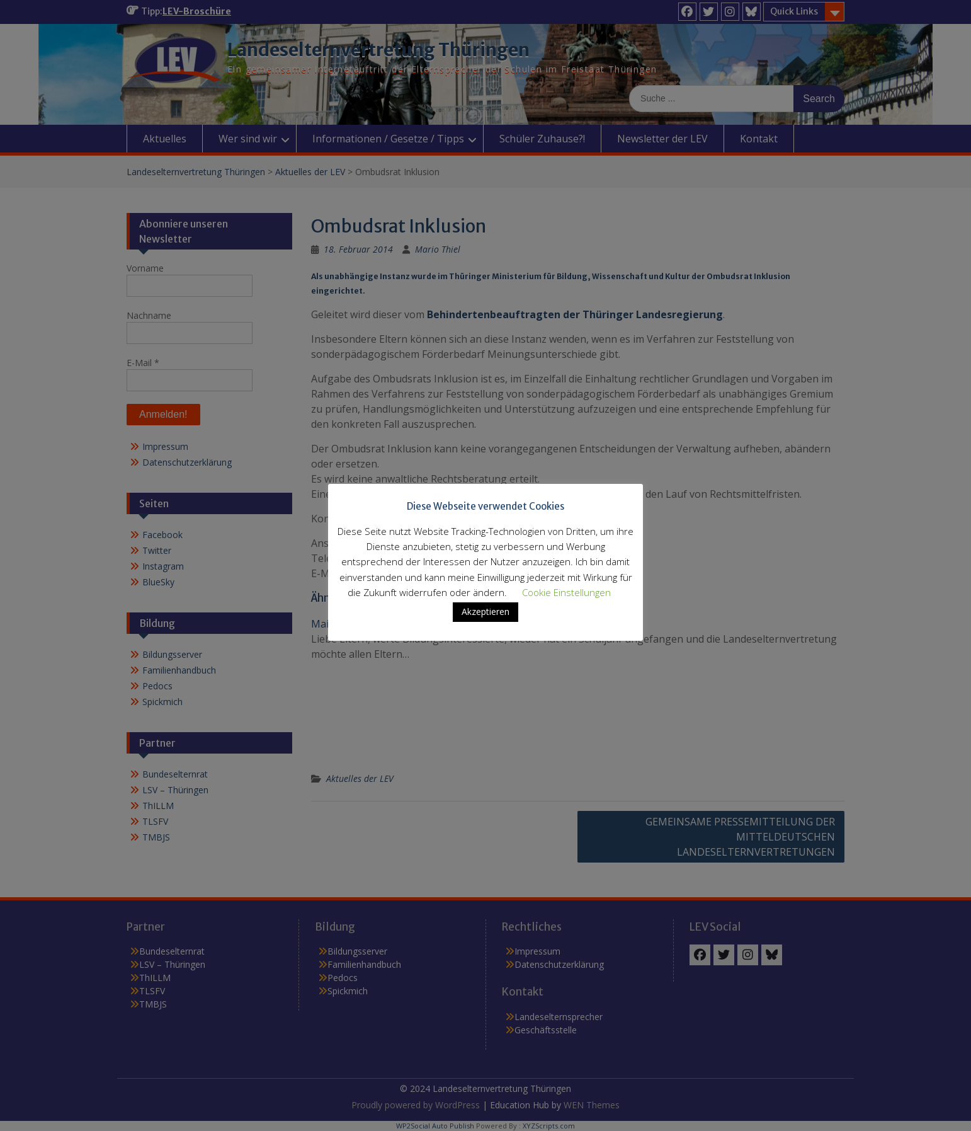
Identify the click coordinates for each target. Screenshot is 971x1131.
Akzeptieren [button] (485, 620)
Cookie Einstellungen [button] (566, 601)
